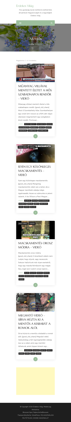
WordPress (36, 415)
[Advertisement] (35, 381)
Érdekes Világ (24, 6)
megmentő (34, 127)
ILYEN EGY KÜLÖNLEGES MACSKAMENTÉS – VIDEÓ (34, 171)
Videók (32, 66)
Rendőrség (23, 130)
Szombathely (32, 130)
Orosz (21, 276)
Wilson (33, 207)
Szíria (27, 353)
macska (39, 273)
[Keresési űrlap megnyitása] (51, 23)
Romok (21, 353)
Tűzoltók (39, 276)
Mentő (36, 204)
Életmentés (41, 124)
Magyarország (24, 127)
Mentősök (43, 204)
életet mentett (30, 124)
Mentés (41, 127)
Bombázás (28, 350)
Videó (21, 207)
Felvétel (28, 200)
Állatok (33, 273)
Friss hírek (23, 66)
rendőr (48, 127)
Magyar (49, 124)
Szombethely (43, 130)
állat (27, 273)
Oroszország (29, 276)
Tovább (33, 136)
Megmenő (36, 350)
